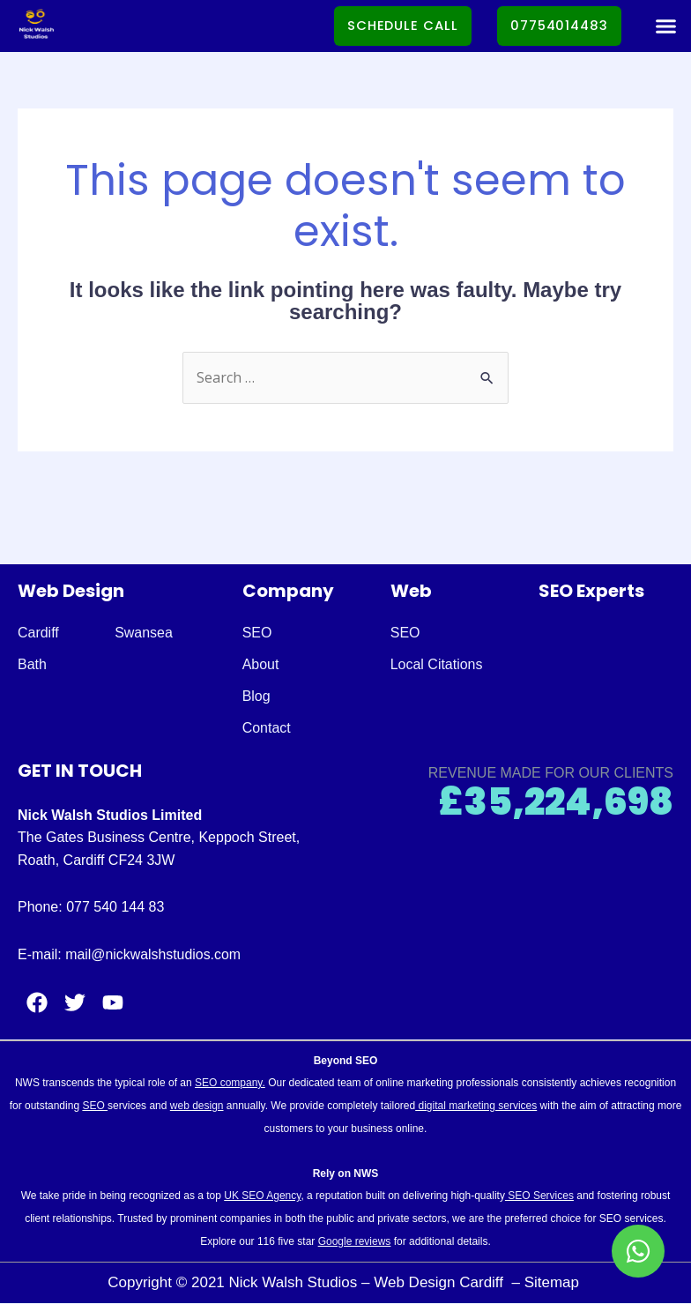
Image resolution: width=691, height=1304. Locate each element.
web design (197, 1105)
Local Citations (436, 664)
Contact (266, 727)
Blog (256, 696)
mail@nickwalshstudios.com (153, 954)
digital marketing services (476, 1105)
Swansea (144, 632)
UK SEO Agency (262, 1196)
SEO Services (539, 1196)
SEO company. (230, 1083)
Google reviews (354, 1241)
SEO (257, 632)
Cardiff (38, 632)
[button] (665, 26)
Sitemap (553, 1282)
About (260, 664)
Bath (32, 664)
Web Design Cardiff (441, 1282)
